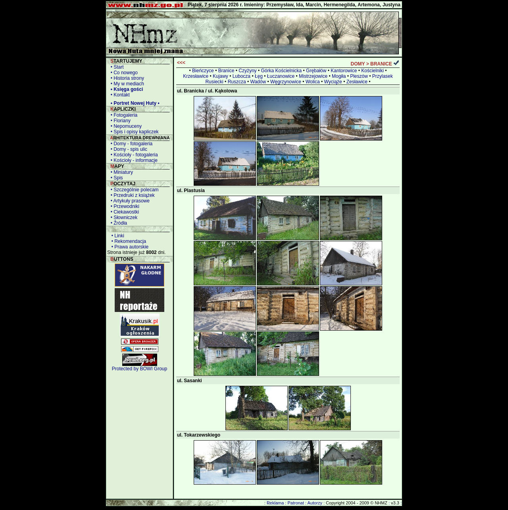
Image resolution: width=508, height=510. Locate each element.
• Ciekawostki (123, 212)
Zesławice (357, 82)
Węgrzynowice (285, 82)
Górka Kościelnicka (281, 70)
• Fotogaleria (122, 115)
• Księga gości (125, 89)
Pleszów (359, 76)
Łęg (259, 76)
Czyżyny (247, 70)
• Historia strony (126, 78)
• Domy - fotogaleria (130, 143)
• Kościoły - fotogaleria (133, 155)
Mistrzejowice (313, 76)
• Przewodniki (123, 206)
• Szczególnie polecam (133, 189)
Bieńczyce (203, 70)
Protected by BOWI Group (139, 368)
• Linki (116, 236)
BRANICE (381, 64)
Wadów (258, 82)
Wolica (313, 82)
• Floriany (119, 120)
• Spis (115, 178)
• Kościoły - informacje (133, 160)
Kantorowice (344, 70)
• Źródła (117, 223)
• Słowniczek (122, 217)
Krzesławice (195, 76)
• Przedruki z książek (131, 195)
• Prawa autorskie (128, 247)
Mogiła (339, 76)
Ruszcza (237, 82)
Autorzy (315, 502)
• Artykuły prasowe (129, 201)
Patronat (295, 502)
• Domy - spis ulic (127, 149)
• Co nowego (123, 72)
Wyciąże (333, 82)
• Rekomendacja (127, 241)
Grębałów (316, 70)
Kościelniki (372, 70)
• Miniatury (120, 172)
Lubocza (241, 76)
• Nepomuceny (125, 126)
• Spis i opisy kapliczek (133, 132)
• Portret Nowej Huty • (134, 103)
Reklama (275, 502)
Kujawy (220, 76)
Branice (226, 70)
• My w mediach (126, 84)
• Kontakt (119, 95)
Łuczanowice (280, 76)
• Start (116, 67)
